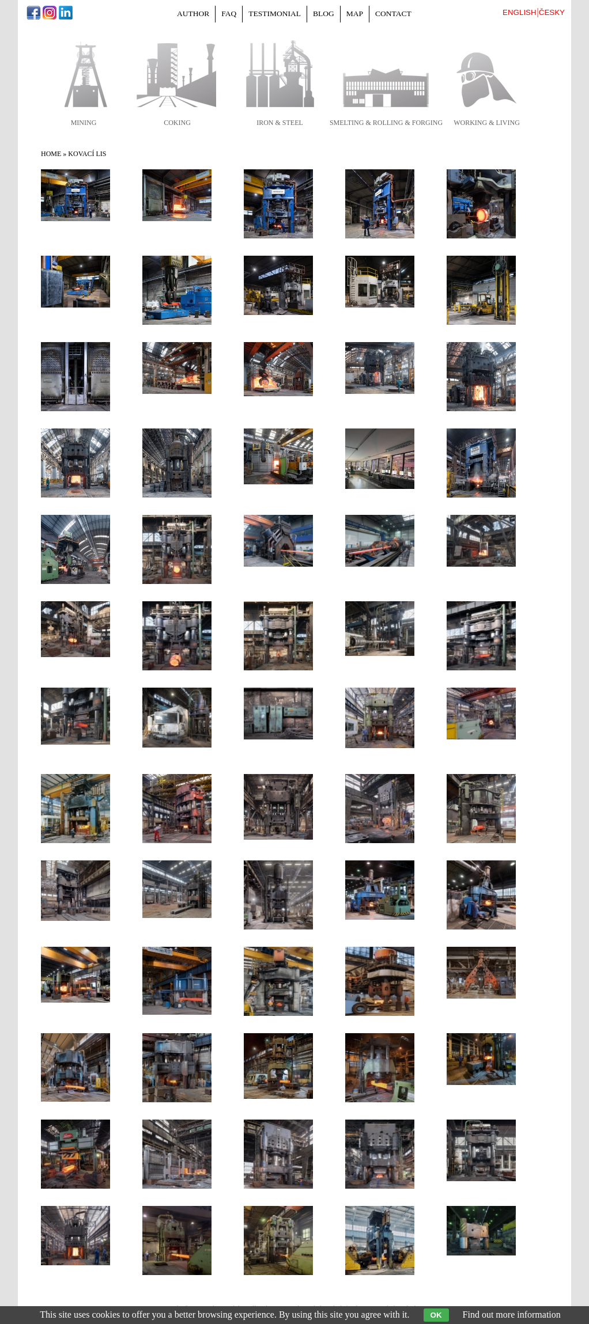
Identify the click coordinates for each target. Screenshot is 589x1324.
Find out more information (512, 1314)
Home (51, 154)
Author (193, 13)
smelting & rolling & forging (386, 123)
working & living (487, 123)
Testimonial (274, 13)
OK (436, 1315)
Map (354, 13)
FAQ (228, 13)
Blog (323, 13)
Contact (393, 13)
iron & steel (279, 123)
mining (84, 123)
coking (177, 123)
